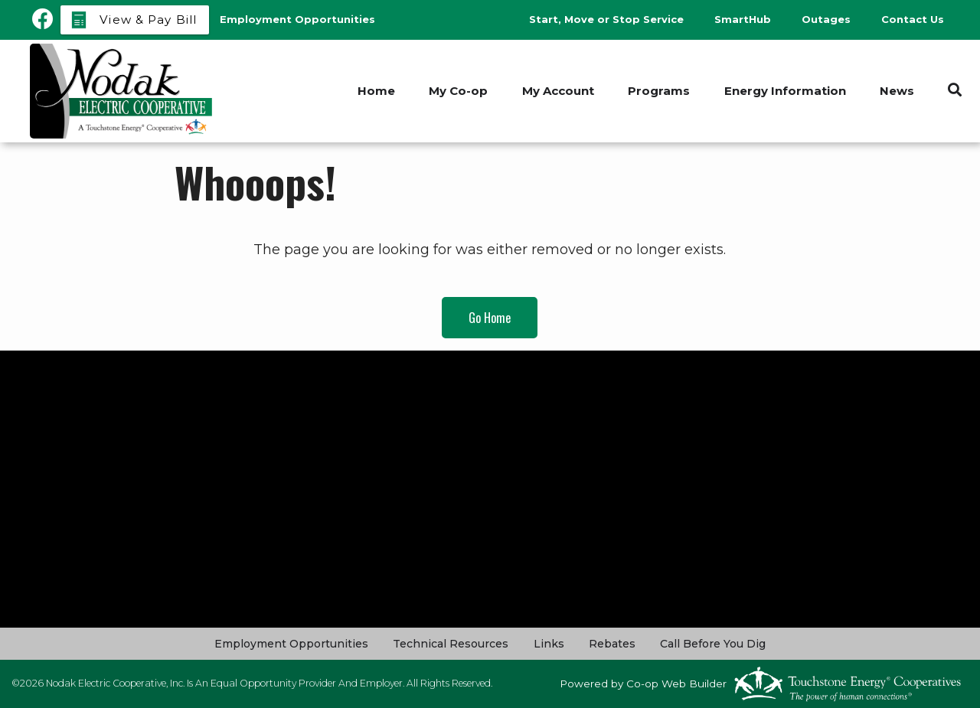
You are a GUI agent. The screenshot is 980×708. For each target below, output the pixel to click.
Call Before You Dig (713, 644)
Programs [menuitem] (658, 90)
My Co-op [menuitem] (456, 90)
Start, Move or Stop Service (606, 19)
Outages (826, 19)
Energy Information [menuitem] (784, 90)
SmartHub (742, 19)
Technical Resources (451, 644)
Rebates (612, 644)
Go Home (490, 317)
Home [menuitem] (374, 90)
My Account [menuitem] (557, 90)
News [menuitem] (897, 90)
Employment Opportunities (292, 644)
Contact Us (912, 19)
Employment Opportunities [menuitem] (297, 19)
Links (549, 644)
